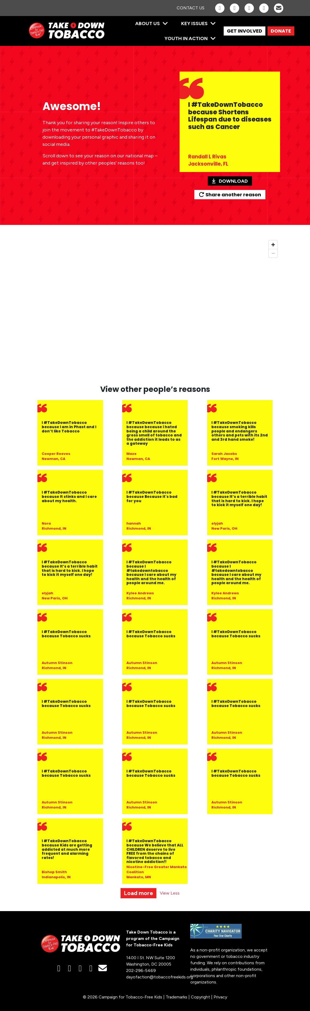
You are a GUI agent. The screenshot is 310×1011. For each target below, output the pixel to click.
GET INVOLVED (244, 31)
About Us (147, 23)
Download (230, 181)
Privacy (220, 997)
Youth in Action (186, 38)
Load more (138, 893)
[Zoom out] (273, 253)
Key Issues (194, 23)
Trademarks (176, 997)
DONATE (281, 31)
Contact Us (190, 7)
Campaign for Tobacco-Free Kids (130, 997)
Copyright (200, 997)
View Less (170, 893)
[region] (155, 308)
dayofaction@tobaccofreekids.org (159, 976)
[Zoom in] (273, 244)
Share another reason (230, 194)
